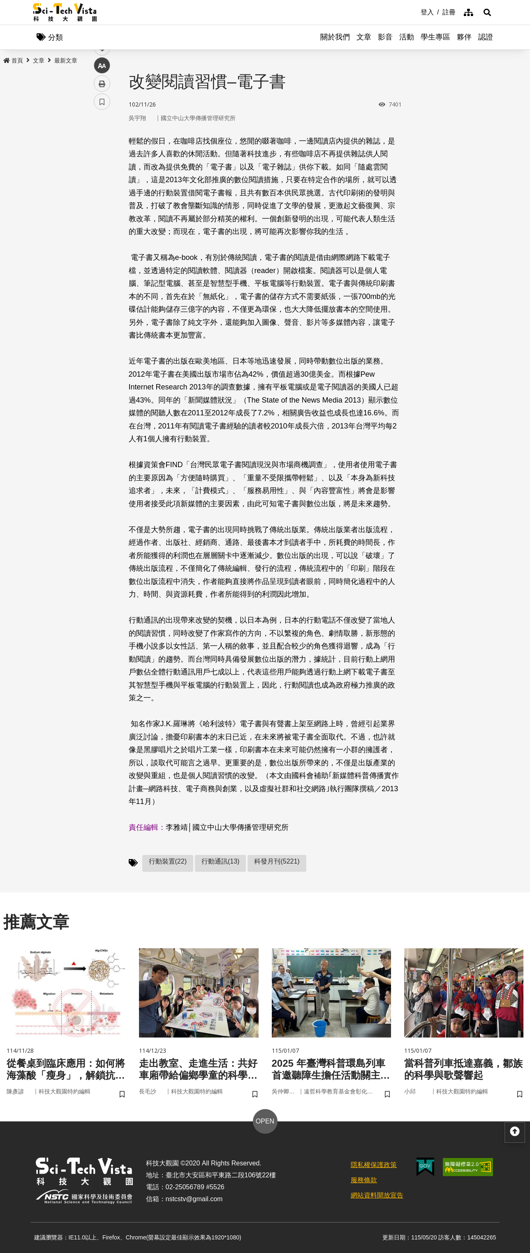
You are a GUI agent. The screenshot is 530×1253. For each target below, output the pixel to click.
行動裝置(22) (168, 861)
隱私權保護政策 (374, 1164)
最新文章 (65, 60)
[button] (487, 12)
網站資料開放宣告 (377, 1195)
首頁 (13, 60)
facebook (102, 157)
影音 (385, 37)
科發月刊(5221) (276, 861)
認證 (485, 37)
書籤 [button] (102, 247)
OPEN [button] (265, 1121)
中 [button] (102, 211)
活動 (406, 37)
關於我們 (335, 37)
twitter (102, 175)
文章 (363, 37)
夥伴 (464, 37)
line (99, 193)
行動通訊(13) (220, 861)
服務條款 (364, 1180)
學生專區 (435, 37)
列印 (102, 229)
